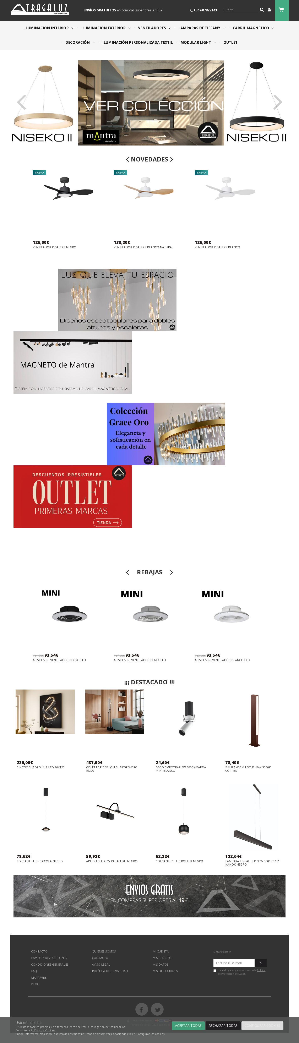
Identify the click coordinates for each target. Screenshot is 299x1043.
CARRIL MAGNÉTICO (253, 28)
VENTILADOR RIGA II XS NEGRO (54, 247)
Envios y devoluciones (49, 958)
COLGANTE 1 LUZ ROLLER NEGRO (179, 861)
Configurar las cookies (150, 1034)
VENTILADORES (154, 28)
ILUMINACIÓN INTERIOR (49, 28)
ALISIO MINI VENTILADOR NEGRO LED (59, 660)
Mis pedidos (162, 958)
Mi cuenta (161, 951)
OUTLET (230, 42)
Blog (35, 984)
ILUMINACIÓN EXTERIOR (105, 28)
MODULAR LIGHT (198, 42)
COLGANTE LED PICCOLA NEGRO (40, 861)
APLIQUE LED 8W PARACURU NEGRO (111, 861)
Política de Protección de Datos (242, 972)
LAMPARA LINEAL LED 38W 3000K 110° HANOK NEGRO (252, 863)
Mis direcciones (165, 971)
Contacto (39, 951)
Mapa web (39, 977)
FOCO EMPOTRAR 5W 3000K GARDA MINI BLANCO (181, 769)
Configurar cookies (262, 1025)
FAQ (34, 971)
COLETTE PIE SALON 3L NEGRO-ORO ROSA (111, 769)
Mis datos (161, 964)
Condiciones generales (50, 964)
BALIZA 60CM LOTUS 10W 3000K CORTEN (248, 769)
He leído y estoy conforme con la (239, 972)
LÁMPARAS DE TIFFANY (201, 28)
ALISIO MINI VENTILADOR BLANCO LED (222, 660)
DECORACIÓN (80, 42)
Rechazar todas (223, 1025)
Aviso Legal (101, 964)
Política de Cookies (43, 1030)
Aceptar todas (188, 1025)
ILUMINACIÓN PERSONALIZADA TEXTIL (137, 42)
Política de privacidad (110, 971)
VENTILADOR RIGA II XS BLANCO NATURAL (143, 247)
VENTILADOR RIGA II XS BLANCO (217, 247)
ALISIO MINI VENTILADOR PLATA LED (140, 660)
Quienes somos (104, 951)
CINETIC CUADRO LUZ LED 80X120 (41, 767)
